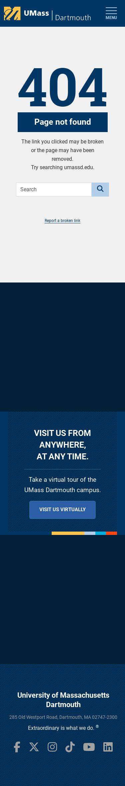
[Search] (100, 190)
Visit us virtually (62, 510)
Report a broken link (62, 220)
